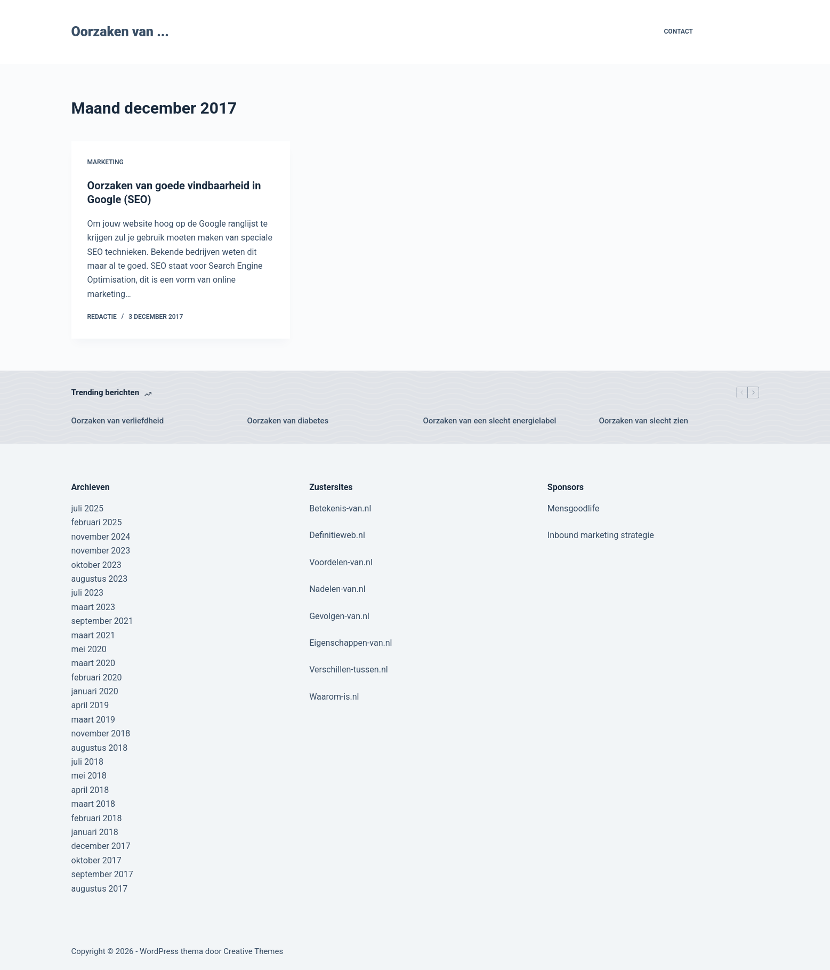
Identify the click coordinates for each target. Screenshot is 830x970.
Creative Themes (253, 951)
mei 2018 (89, 776)
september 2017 (102, 874)
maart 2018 (93, 804)
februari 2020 (96, 677)
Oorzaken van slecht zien (643, 421)
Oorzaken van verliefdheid (117, 421)
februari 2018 (96, 818)
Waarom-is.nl (334, 697)
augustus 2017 (99, 889)
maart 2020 (93, 663)
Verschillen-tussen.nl (348, 669)
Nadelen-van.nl (337, 589)
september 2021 (102, 621)
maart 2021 (93, 635)
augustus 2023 (99, 579)
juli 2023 (87, 593)
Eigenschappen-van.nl (350, 643)
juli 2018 (87, 762)
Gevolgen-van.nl (339, 616)
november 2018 (101, 733)
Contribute (734, 32)
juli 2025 (87, 508)
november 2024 (101, 537)
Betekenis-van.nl (340, 508)
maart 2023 (93, 607)
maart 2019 (93, 720)
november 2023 (101, 551)
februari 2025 (96, 522)
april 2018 (90, 790)
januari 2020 (94, 691)
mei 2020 (89, 649)
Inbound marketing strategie (600, 535)
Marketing (105, 162)
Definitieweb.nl (337, 535)
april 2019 (90, 705)
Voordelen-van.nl (341, 562)
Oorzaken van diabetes (288, 421)
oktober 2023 (96, 565)
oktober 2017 (96, 860)
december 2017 (101, 846)
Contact (678, 31)
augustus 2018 (99, 748)
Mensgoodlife (573, 508)
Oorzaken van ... (120, 31)
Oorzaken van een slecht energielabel (490, 421)
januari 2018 (94, 832)
